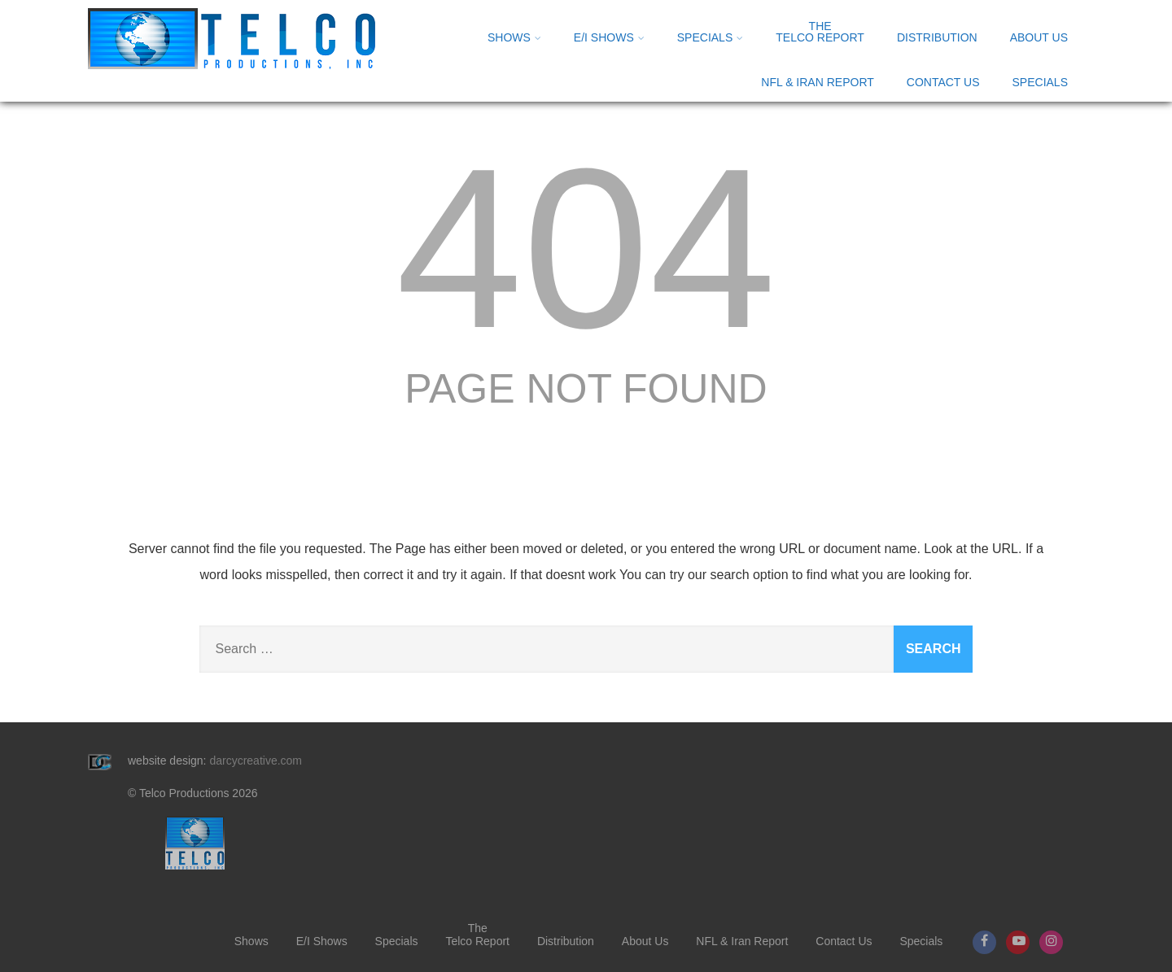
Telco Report (820, 32)
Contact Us (943, 82)
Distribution (937, 37)
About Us (1039, 37)
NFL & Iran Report (817, 82)
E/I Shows (609, 37)
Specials (710, 37)
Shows (514, 37)
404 (586, 248)
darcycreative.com (255, 760)
